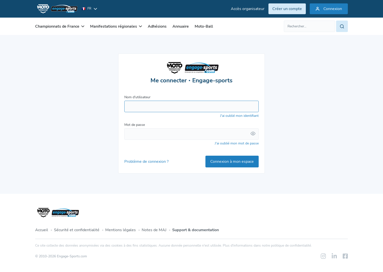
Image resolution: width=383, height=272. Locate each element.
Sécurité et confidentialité (76, 230)
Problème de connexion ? (146, 161)
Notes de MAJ (154, 230)
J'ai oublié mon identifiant (239, 115)
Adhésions (157, 26)
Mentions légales (120, 230)
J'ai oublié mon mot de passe (237, 143)
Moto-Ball (204, 26)
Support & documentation (195, 230)
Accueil (41, 230)
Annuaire (180, 26)
